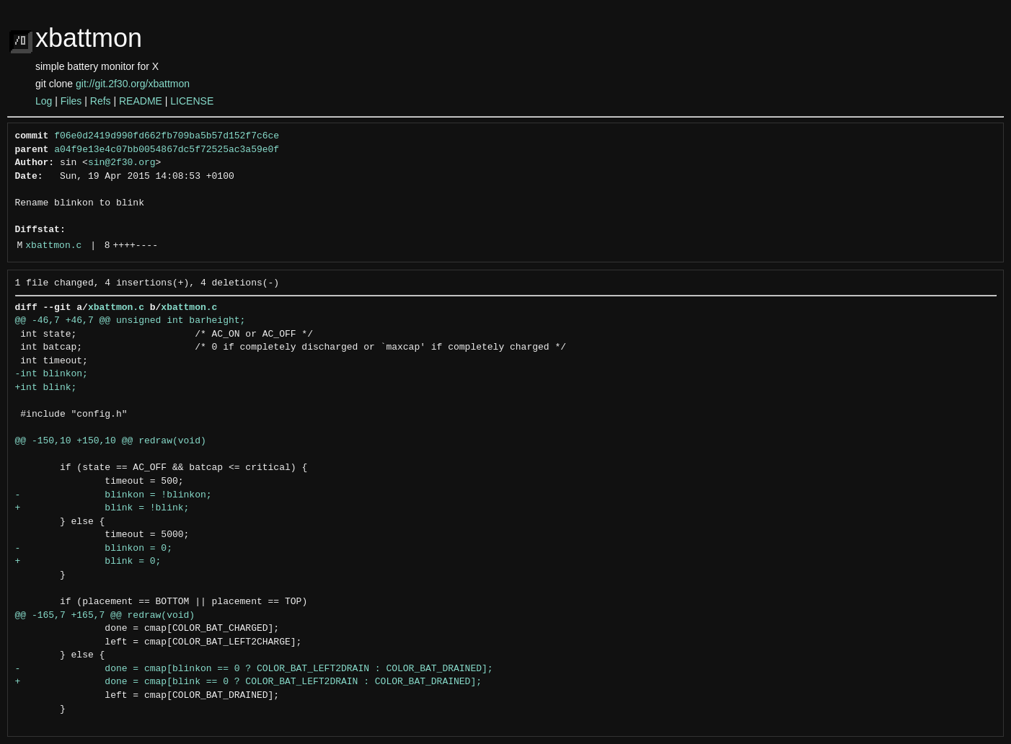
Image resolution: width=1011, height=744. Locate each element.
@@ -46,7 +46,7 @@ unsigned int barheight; (130, 320)
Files (71, 101)
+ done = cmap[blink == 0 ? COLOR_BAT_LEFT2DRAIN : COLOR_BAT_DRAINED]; (248, 682)
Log (43, 101)
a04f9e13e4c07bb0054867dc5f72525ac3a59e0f (166, 149)
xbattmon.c (53, 245)
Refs (100, 101)
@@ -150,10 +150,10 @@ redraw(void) (110, 441)
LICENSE (191, 101)
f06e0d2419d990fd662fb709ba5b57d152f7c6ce (166, 136)
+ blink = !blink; (102, 508)
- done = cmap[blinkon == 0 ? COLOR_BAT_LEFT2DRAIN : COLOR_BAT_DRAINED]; (254, 669)
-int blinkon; (51, 374)
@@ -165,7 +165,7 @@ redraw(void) (105, 615)
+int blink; (46, 387)
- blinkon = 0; (93, 548)
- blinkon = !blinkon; (113, 495)
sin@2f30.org (122, 162)
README (140, 101)
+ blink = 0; (88, 561)
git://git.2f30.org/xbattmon (133, 83)
